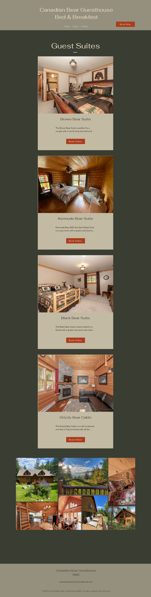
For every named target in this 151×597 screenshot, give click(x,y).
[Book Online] (75, 141)
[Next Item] (130, 493)
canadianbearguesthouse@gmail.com (76, 582)
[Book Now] (125, 24)
